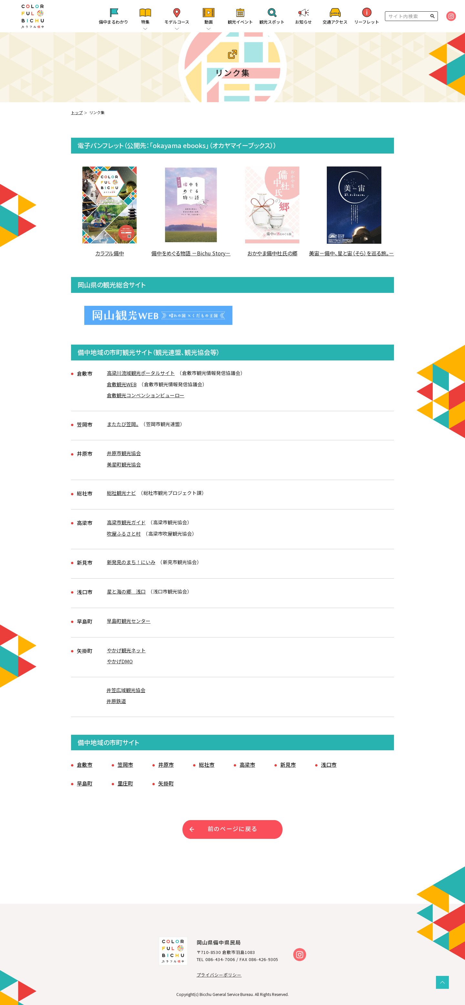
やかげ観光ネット (126, 646)
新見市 (288, 758)
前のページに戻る (233, 822)
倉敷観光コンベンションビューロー (145, 396)
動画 (208, 22)
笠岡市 (125, 758)
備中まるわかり (113, 22)
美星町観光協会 (124, 464)
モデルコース (176, 22)
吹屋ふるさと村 (124, 532)
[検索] (406, 16)
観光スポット (271, 22)
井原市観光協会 (124, 452)
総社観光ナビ (121, 491)
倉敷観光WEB (122, 385)
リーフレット (366, 22)
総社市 (206, 758)
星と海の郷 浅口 (126, 588)
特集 (145, 22)
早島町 (84, 777)
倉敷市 (84, 758)
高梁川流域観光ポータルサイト (141, 373)
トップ (77, 112)
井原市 (166, 758)
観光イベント (240, 22)
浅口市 (328, 758)
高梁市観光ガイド (126, 520)
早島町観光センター (128, 617)
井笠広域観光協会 (126, 685)
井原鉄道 (116, 696)
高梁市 (247, 758)
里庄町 (125, 777)
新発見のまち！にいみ (131, 559)
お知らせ (303, 22)
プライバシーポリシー (219, 968)
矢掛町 (166, 777)
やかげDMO (120, 657)
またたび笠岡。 (123, 424)
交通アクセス (335, 22)
